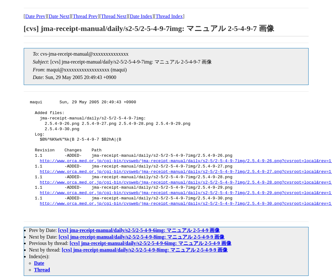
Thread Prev (85, 16)
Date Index (141, 16)
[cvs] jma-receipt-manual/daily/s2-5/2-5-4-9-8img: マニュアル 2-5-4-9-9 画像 (141, 237)
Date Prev (35, 16)
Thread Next (113, 16)
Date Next (59, 16)
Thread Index (169, 16)
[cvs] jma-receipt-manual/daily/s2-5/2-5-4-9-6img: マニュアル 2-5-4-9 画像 (139, 230)
